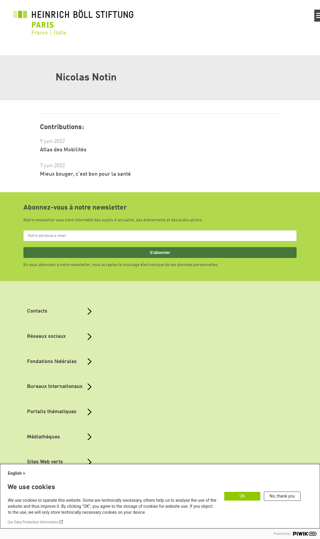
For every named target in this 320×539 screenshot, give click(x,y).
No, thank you (282, 496)
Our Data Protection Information (33, 522)
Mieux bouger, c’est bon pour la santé (85, 174)
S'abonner (160, 252)
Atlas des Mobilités (63, 150)
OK (242, 496)
